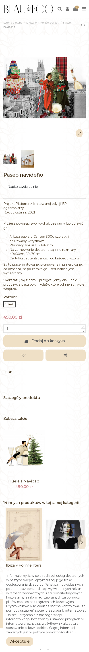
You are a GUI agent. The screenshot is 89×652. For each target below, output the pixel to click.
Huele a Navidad (23, 481)
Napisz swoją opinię (23, 187)
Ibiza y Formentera (24, 565)
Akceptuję (19, 641)
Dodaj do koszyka (44, 341)
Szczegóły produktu (21, 398)
